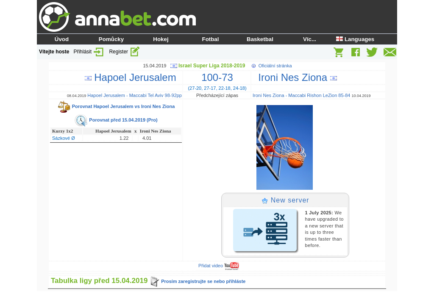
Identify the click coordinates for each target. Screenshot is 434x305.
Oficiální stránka (275, 65)
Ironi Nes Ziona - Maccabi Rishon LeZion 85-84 (302, 95)
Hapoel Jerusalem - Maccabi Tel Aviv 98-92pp (134, 95)
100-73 (217, 77)
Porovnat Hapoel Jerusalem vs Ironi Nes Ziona (116, 106)
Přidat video (218, 265)
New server (285, 200)
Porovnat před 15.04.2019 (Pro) (115, 119)
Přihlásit (89, 52)
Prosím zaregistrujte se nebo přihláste (197, 281)
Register (124, 52)
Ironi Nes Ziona (295, 77)
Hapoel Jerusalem (133, 77)
